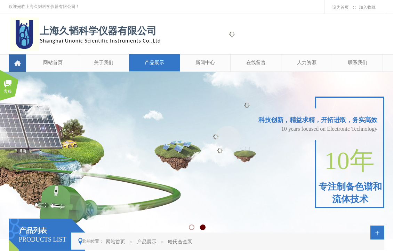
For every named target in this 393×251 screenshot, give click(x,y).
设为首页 (340, 7)
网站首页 (53, 62)
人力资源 (306, 62)
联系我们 (357, 62)
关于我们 (103, 62)
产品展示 (154, 62)
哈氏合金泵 (180, 241)
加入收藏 (367, 7)
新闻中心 (205, 62)
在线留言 (256, 62)
